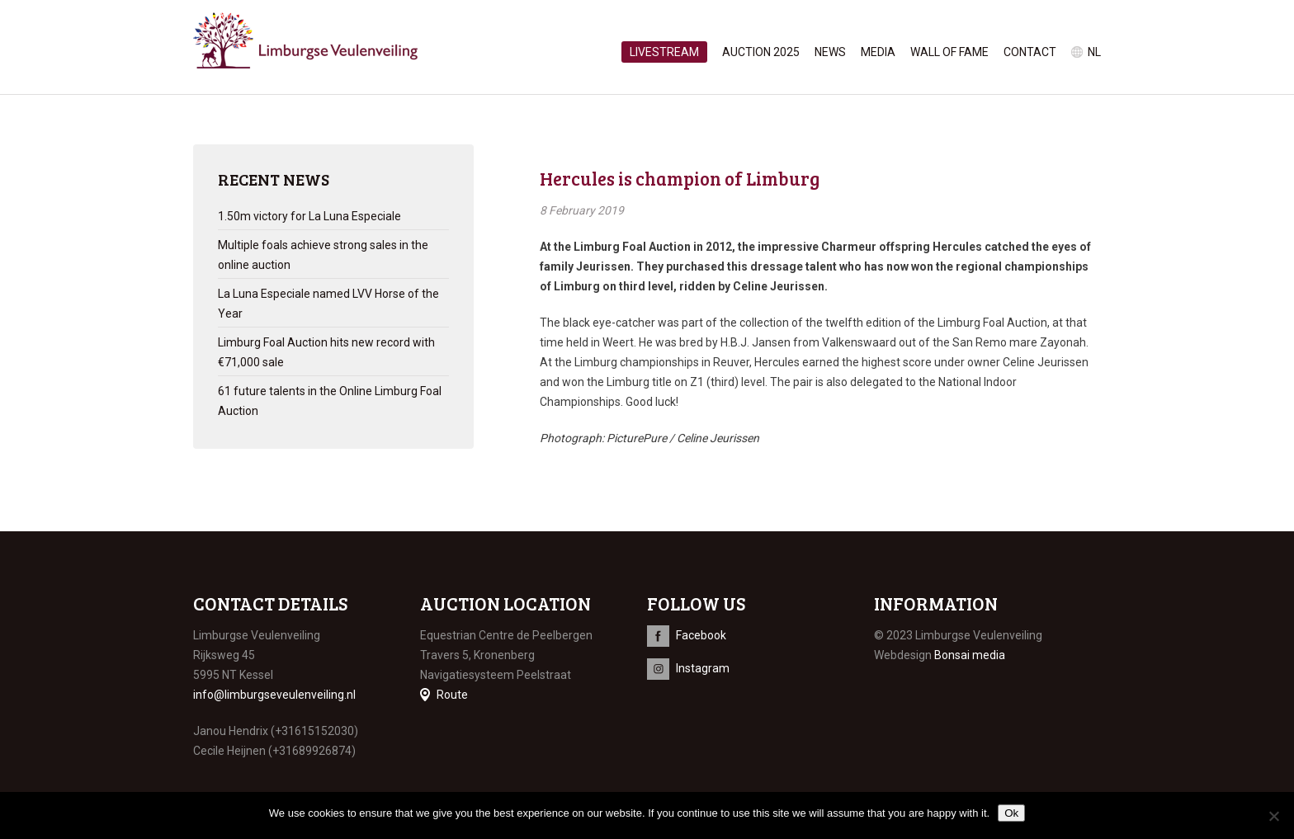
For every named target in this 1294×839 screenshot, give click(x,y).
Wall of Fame (949, 52)
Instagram (703, 668)
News (830, 52)
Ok (1011, 813)
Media (878, 52)
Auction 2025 (761, 52)
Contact (1030, 52)
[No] (1273, 816)
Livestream (664, 52)
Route (452, 694)
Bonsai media (969, 655)
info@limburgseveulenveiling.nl (274, 694)
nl (1094, 52)
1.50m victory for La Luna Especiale (309, 216)
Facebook (701, 635)
